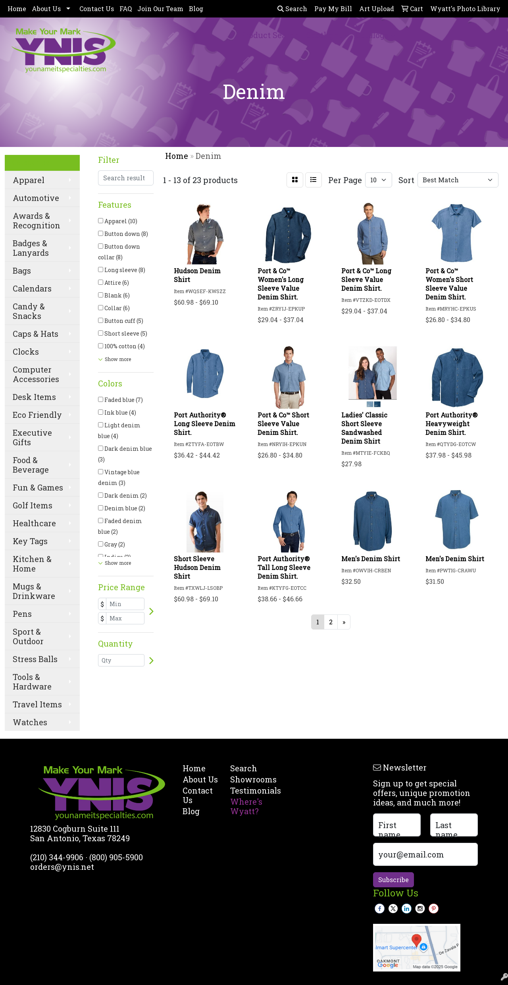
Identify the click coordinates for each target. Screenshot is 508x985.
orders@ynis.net (62, 866)
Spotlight (324, 35)
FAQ (125, 8)
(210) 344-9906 (56, 857)
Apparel (28, 180)
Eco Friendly (37, 414)
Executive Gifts (32, 437)
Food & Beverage (31, 465)
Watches (30, 722)
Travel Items (37, 704)
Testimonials (249, 790)
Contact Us (96, 8)
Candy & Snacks (29, 311)
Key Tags (30, 541)
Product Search (270, 35)
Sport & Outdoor (28, 636)
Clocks (26, 351)
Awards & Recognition (36, 220)
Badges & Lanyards (31, 248)
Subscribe (393, 879)
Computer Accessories (36, 374)
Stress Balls (35, 659)
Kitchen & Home (32, 564)
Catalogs (372, 35)
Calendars (32, 288)
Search (292, 8)
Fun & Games (38, 487)
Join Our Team (160, 8)
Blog (196, 8)
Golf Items (32, 505)
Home (17, 8)
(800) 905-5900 (116, 857)
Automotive (36, 198)
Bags (22, 270)
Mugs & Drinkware (34, 591)
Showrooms (249, 779)
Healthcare (34, 523)
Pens (22, 613)
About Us (46, 8)
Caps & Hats (35, 333)
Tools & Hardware (32, 681)
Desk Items (34, 397)
